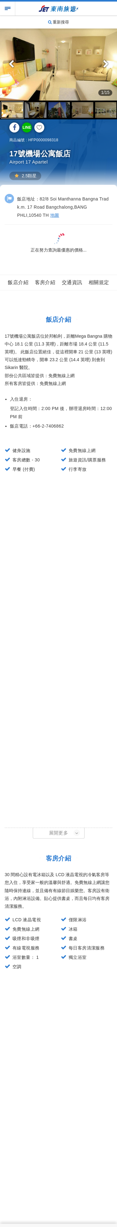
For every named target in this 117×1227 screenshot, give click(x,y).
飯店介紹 (18, 282)
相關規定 (99, 282)
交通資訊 (72, 282)
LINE (26, 127)
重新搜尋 (58, 22)
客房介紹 (45, 282)
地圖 (54, 215)
